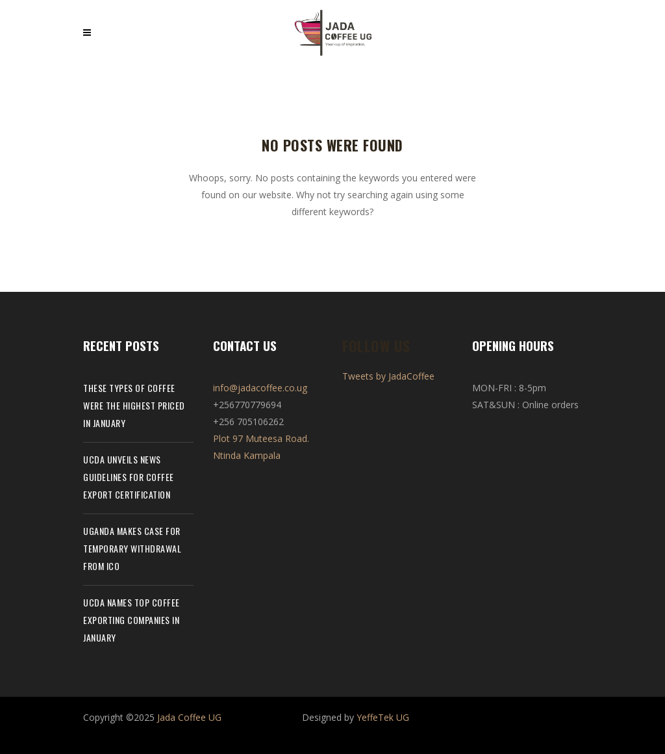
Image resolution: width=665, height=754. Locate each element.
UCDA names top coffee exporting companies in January (131, 619)
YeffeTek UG (383, 717)
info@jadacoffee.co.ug (260, 388)
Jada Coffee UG (189, 717)
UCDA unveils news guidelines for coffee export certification (128, 476)
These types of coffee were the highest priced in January (134, 405)
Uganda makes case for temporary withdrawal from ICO (132, 548)
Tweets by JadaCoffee (388, 376)
